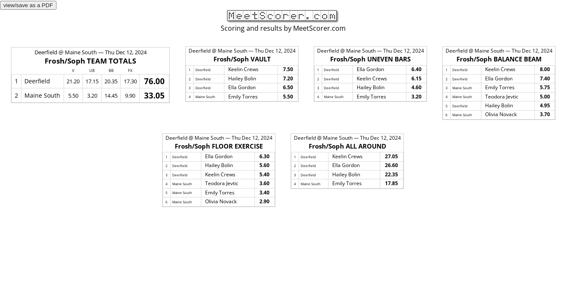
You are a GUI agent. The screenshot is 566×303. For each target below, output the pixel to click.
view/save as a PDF (28, 5)
